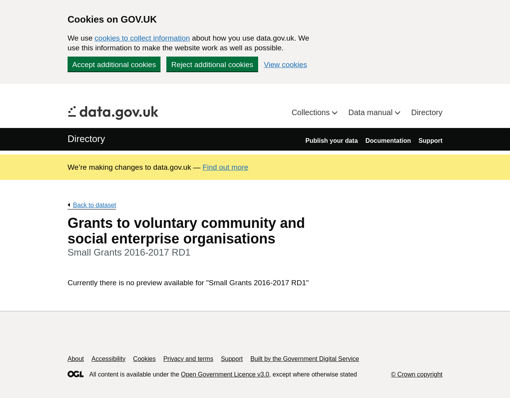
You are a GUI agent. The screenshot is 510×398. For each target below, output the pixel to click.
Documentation (388, 140)
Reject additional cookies (212, 64)
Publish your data (331, 140)
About (76, 358)
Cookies (144, 358)
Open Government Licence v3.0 (225, 374)
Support (430, 140)
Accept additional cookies (114, 64)
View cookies (285, 64)
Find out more (225, 167)
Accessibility (108, 358)
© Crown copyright (416, 374)
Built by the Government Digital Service (304, 358)
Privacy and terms (188, 358)
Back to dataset (94, 205)
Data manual (371, 112)
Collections (312, 112)
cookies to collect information (142, 38)
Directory (426, 112)
